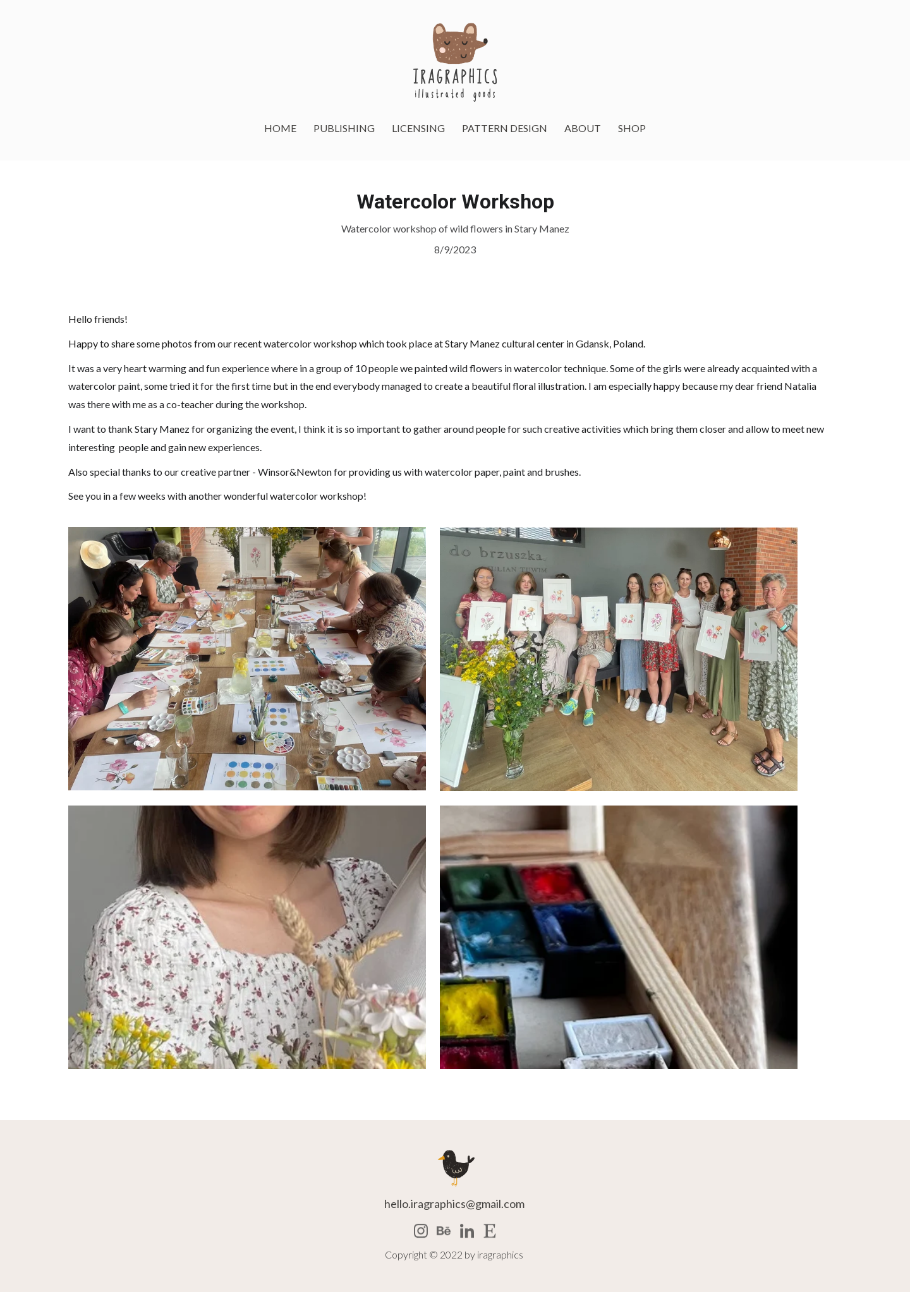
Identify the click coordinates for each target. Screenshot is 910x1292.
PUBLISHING (344, 128)
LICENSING (418, 128)
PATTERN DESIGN (504, 128)
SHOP (632, 128)
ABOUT (582, 128)
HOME (280, 128)
